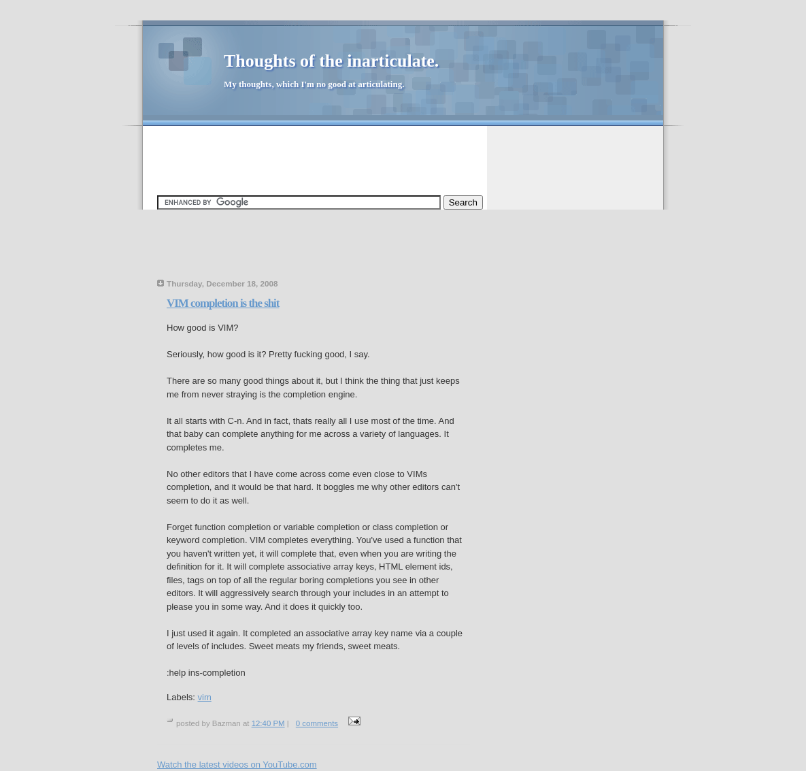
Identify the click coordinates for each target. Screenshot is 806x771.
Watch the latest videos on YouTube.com (237, 764)
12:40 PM (268, 723)
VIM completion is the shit (223, 303)
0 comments (317, 723)
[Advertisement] (404, 153)
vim (205, 697)
